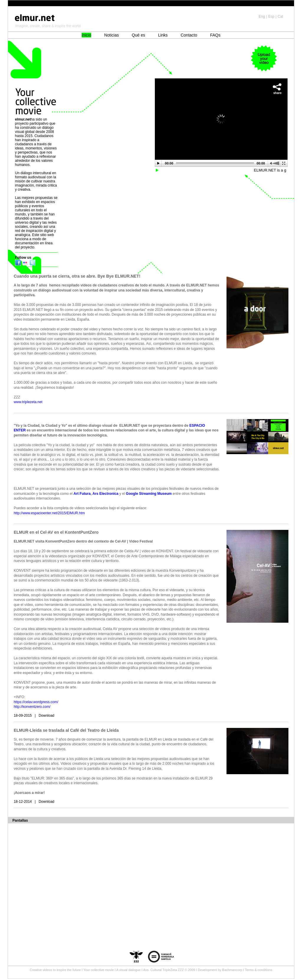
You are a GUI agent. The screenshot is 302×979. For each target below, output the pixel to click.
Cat (280, 16)
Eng (262, 16)
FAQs (215, 35)
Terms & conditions (258, 970)
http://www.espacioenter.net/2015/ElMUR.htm (50, 513)
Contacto (188, 35)
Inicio (86, 35)
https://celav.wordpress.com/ (36, 702)
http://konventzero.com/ (32, 707)
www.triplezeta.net (28, 402)
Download (46, 715)
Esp (271, 16)
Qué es (138, 35)
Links (163, 35)
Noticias (111, 35)
